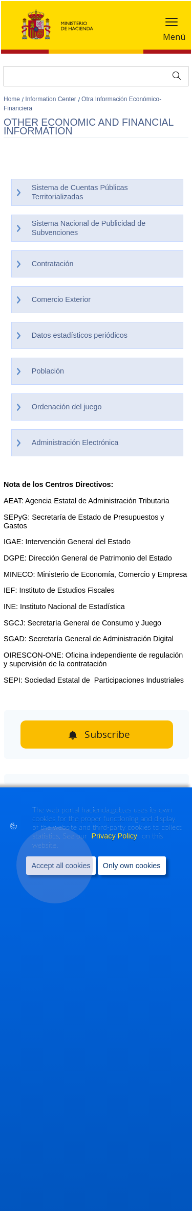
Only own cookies (132, 865)
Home (13, 99)
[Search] (96, 76)
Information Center (51, 99)
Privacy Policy (115, 835)
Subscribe (107, 734)
